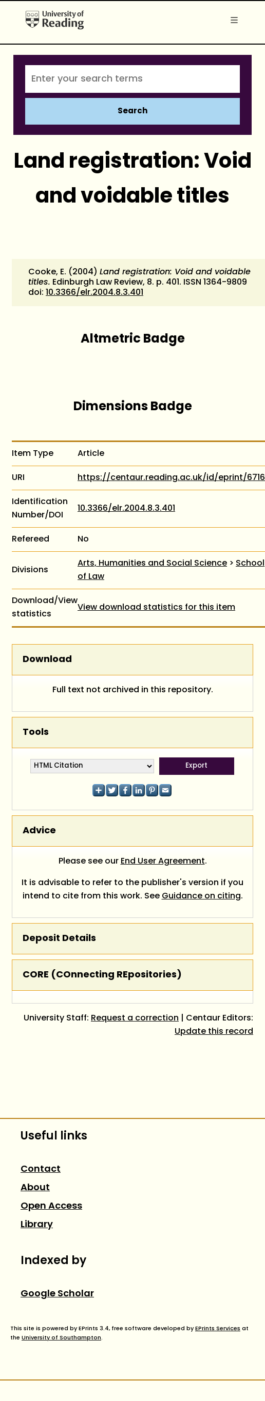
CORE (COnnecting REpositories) (102, 975)
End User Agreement (163, 861)
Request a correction (135, 1018)
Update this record (214, 1031)
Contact (41, 1169)
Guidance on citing (201, 896)
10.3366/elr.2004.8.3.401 (94, 292)
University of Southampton (61, 1338)
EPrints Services (217, 1328)
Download (47, 660)
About (35, 1188)
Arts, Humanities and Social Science (152, 563)
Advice (39, 831)
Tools (36, 732)
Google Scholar (57, 1294)
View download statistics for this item (156, 607)
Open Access (51, 1206)
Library (37, 1225)
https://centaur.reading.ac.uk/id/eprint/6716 (171, 478)
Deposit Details (59, 939)
